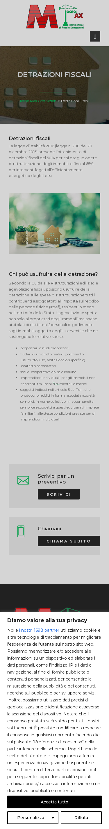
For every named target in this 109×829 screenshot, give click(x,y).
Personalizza (30, 817)
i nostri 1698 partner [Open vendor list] (39, 630)
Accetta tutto (54, 802)
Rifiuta (81, 817)
